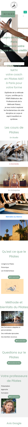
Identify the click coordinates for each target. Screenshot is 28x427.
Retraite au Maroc (14, 217)
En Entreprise (14, 190)
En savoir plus (14, 277)
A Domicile (14, 164)
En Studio (14, 137)
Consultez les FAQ (14, 363)
